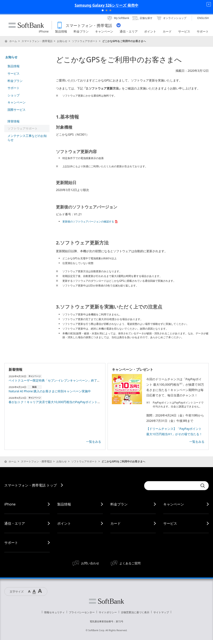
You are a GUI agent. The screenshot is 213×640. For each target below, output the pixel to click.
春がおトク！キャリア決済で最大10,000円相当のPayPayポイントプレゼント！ (62, 402)
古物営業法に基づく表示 (135, 612)
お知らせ (62, 41)
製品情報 (14, 66)
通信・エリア (14, 523)
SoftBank (26, 25)
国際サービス (17, 110)
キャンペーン (17, 102)
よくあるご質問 (129, 563)
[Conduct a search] (171, 485)
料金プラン (15, 81)
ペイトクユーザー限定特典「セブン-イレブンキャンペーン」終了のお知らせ (60, 380)
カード (115, 523)
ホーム (13, 41)
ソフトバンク (106, 601)
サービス (14, 73)
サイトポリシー (108, 612)
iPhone (9, 504)
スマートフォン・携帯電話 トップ (30, 485)
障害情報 (14, 121)
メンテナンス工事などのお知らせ (27, 138)
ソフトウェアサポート (85, 41)
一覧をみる (93, 442)
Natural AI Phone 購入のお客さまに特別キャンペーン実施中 (50, 391)
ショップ (14, 95)
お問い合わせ (90, 563)
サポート (14, 88)
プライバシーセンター (82, 612)
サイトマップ (161, 612)
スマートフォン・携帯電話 (37, 41)
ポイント (64, 523)
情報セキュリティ (54, 612)
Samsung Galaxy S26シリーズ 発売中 (106, 5)
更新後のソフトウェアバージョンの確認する (90, 221)
